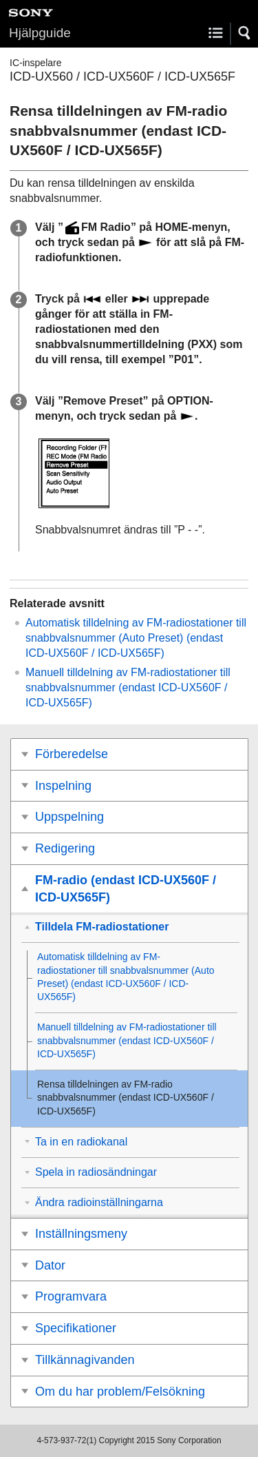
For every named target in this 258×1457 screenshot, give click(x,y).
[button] (245, 33)
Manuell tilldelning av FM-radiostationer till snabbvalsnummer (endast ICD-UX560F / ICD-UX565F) (127, 687)
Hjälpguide (40, 33)
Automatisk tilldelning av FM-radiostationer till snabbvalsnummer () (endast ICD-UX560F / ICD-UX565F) (135, 638)
